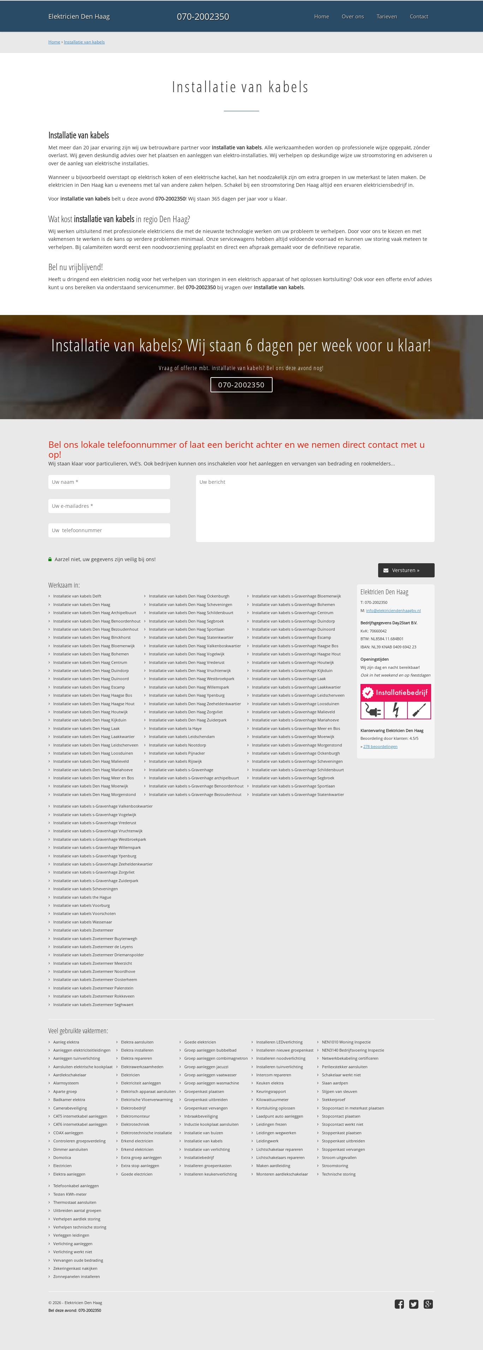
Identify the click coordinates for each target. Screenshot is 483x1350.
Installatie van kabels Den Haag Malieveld (91, 761)
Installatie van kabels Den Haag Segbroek (186, 621)
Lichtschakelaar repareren (279, 1149)
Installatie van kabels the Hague (82, 897)
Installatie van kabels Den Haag (81, 604)
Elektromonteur (135, 1116)
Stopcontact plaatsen (341, 1116)
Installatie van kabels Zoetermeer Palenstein (93, 988)
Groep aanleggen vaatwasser (210, 1074)
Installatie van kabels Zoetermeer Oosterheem (95, 979)
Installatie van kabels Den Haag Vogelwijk (187, 653)
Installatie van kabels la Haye (175, 728)
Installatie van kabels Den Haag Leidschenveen (95, 745)
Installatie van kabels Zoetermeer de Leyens (93, 946)
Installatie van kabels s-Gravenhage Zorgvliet (94, 872)
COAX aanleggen (68, 1132)
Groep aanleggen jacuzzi (206, 1066)
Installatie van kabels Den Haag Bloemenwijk (94, 645)
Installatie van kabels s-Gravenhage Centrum (292, 612)
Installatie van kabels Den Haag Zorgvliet (186, 711)
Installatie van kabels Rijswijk (175, 761)
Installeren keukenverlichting (210, 1174)
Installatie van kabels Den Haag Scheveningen (190, 604)
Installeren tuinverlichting (279, 1066)
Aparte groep (65, 1091)
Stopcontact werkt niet (342, 1124)
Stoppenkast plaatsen (342, 1132)
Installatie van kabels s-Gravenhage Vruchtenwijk (98, 830)
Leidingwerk (267, 1140)
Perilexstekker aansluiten (345, 1066)
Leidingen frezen (271, 1124)
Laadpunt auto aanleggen (279, 1116)
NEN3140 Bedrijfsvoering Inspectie (353, 1050)
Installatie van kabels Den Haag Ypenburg (187, 695)
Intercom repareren (273, 1074)
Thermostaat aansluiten (74, 1202)
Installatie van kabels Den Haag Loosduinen (93, 753)
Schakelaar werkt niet (341, 1074)
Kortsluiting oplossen (275, 1108)
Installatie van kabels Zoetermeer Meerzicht (92, 963)
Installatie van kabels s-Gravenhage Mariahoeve (295, 719)
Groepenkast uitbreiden (206, 1099)
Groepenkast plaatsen (204, 1091)
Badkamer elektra (69, 1099)
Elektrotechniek (135, 1124)
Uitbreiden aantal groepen (77, 1210)
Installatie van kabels (84, 42)
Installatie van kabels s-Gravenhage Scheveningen (297, 761)
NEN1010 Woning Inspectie (346, 1042)
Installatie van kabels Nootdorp (177, 745)
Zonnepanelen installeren (76, 1276)
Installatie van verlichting (207, 1149)
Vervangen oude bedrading (78, 1260)
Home (54, 42)
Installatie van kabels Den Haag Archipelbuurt (94, 612)
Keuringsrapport (271, 1091)
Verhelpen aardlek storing (76, 1218)
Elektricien (130, 1074)
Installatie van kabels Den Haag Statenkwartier (191, 637)
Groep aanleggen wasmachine (211, 1083)
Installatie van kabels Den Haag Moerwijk (90, 786)
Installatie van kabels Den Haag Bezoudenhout (95, 629)
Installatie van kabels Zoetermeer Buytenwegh (95, 938)
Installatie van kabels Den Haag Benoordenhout (97, 621)
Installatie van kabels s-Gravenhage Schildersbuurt (298, 769)
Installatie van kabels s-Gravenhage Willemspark (97, 847)
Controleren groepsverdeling (79, 1140)
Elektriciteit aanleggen (141, 1083)
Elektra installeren (137, 1050)
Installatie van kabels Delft (77, 596)
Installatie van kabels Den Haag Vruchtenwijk (190, 670)
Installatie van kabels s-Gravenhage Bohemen (293, 604)
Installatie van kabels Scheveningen (85, 888)
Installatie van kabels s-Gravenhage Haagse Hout (296, 653)
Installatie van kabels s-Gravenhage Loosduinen (295, 703)
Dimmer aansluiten (70, 1149)
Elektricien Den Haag (79, 16)
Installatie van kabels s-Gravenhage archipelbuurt (194, 777)
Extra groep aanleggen (141, 1157)
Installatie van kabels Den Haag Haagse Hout (94, 703)
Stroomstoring (335, 1165)
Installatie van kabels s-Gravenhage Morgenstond (297, 745)
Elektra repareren (136, 1058)
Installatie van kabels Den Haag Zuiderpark (188, 719)
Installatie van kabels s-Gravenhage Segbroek (293, 777)
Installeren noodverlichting (280, 1058)
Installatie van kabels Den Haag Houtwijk (90, 711)
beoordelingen (380, 746)
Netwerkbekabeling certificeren (350, 1058)
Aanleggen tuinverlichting (76, 1058)
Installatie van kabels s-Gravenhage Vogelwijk (94, 814)
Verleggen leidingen (71, 1235)
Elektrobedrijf (133, 1108)
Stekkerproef (333, 1099)
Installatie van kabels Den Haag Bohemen (91, 653)
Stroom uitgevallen (339, 1157)
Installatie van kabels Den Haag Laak (86, 728)
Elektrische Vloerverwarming (147, 1099)
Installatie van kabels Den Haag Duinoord (91, 678)
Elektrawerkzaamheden (142, 1066)
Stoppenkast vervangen (343, 1149)
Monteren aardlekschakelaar (282, 1174)
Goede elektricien (200, 1042)
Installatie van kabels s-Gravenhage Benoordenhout (196, 786)
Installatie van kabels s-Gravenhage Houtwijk (293, 662)
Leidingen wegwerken (276, 1132)
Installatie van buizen (203, 1132)
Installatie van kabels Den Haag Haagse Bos (92, 695)
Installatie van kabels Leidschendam (182, 736)
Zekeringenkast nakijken (75, 1268)
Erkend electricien (137, 1140)
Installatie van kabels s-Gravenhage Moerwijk (293, 736)
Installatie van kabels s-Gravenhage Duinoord (293, 629)
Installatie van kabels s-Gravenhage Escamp (291, 637)
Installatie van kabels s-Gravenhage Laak (289, 678)
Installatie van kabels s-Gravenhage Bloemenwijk (296, 596)
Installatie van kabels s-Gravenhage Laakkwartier (296, 687)
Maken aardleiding (273, 1165)
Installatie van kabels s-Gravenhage (181, 769)
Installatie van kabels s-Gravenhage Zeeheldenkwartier (103, 864)
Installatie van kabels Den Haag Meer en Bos (93, 777)
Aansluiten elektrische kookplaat (83, 1066)
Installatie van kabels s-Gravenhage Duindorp (293, 621)
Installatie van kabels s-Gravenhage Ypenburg (94, 855)
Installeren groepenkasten (208, 1165)
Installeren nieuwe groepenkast (285, 1050)
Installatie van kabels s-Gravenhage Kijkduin (292, 670)
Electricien (62, 1165)
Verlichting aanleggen (73, 1243)
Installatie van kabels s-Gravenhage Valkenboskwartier (103, 806)
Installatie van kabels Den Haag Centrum (90, 662)
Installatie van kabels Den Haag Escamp (89, 687)
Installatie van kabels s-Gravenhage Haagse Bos (295, 645)
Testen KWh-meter (70, 1194)
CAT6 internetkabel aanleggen (80, 1124)
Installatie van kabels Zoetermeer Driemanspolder (98, 954)
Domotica (62, 1157)
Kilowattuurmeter (272, 1099)
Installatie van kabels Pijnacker (177, 753)
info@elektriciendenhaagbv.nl (393, 610)
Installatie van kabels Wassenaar (82, 921)
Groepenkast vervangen (206, 1108)
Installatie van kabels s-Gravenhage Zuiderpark (95, 880)
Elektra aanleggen (69, 1174)
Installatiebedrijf (199, 1157)
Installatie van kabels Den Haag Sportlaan (187, 629)
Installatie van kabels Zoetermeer (83, 930)
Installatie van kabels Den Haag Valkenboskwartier (195, 645)
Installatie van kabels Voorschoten (84, 913)
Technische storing (339, 1174)
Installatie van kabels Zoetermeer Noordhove (94, 971)
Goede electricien (137, 1174)
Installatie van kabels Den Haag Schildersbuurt (191, 612)
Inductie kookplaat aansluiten (211, 1124)
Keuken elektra (270, 1083)
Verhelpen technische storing (79, 1227)
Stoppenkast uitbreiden (343, 1140)
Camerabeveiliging (70, 1108)
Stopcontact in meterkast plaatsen (353, 1108)
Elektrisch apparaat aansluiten (148, 1091)
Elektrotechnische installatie (146, 1132)
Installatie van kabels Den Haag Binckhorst (92, 637)
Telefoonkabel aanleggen (76, 1185)
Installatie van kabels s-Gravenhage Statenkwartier (298, 794)
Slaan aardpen (335, 1083)
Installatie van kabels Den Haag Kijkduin (89, 719)
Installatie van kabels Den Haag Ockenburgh (189, 596)
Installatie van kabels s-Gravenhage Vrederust (94, 822)
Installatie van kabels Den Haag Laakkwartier (94, 736)
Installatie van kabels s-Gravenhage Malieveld (293, 711)
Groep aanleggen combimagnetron (216, 1058)
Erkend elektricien (137, 1149)
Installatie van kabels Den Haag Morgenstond (94, 794)
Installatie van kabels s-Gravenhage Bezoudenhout (195, 794)
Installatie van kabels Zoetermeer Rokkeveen (94, 996)
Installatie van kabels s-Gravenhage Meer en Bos (296, 728)
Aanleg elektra (66, 1042)
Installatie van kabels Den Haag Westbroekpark (191, 678)
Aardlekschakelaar (69, 1074)
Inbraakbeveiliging (201, 1116)
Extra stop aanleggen (140, 1165)
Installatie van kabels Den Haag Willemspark (189, 687)
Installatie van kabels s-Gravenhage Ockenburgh (296, 753)
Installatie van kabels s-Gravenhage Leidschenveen (298, 695)
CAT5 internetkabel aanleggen (80, 1116)
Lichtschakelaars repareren (280, 1157)
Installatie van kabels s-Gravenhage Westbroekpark (99, 839)
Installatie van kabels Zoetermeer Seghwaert (93, 1004)
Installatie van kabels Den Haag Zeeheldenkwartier (195, 703)
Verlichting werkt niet (72, 1251)
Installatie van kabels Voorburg (81, 905)
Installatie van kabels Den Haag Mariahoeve (93, 769)
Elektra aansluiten (137, 1042)
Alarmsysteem (66, 1083)
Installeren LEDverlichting (279, 1042)
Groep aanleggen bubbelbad (210, 1050)
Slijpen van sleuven (339, 1091)
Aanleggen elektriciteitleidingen (82, 1050)
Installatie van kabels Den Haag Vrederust (187, 662)
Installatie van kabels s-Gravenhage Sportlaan (293, 786)
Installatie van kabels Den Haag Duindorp (91, 670)
